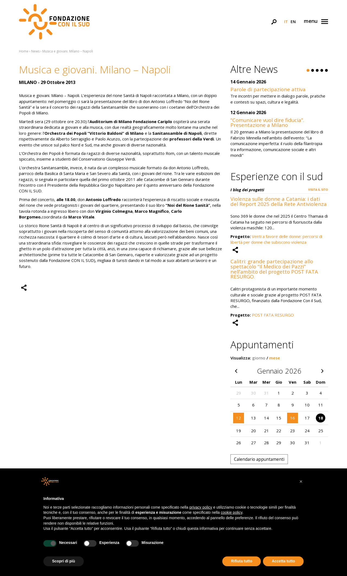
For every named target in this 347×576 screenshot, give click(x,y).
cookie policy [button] (231, 512)
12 (238, 418)
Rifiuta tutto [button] (241, 561)
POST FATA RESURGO (273, 315)
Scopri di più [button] (63, 561)
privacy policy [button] (200, 507)
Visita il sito (318, 190)
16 (292, 418)
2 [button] (312, 70)
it (286, 21)
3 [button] (317, 70)
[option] (279, 122)
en (293, 21)
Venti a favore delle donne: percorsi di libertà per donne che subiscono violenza (276, 239)
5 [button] (326, 70)
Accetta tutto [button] (283, 561)
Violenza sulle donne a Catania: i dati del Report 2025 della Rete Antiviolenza (278, 201)
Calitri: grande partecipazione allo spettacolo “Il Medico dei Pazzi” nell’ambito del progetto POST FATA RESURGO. (274, 269)
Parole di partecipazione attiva (268, 89)
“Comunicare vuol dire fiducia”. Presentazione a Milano (267, 123)
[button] (301, 481)
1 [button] (308, 70)
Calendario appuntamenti (259, 459)
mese (274, 358)
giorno (258, 358)
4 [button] (321, 70)
